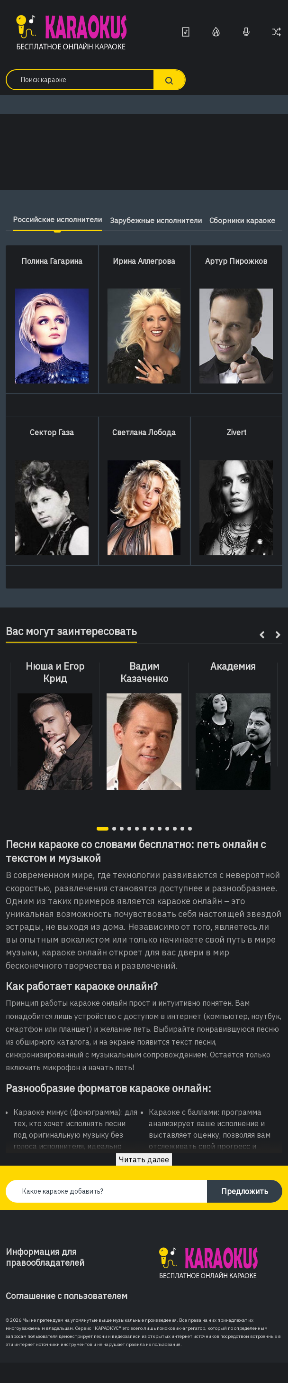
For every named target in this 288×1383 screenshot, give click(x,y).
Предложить (244, 1211)
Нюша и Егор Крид (55, 693)
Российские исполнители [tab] (78, 219)
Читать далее (144, 1180)
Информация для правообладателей (45, 1278)
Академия (233, 687)
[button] (102, 849)
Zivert (236, 453)
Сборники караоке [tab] (144, 240)
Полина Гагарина (51, 281)
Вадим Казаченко (144, 693)
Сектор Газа (52, 453)
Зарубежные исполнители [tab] (196, 220)
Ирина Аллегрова (144, 281)
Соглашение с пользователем (66, 1316)
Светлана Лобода (144, 453)
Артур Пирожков (236, 281)
